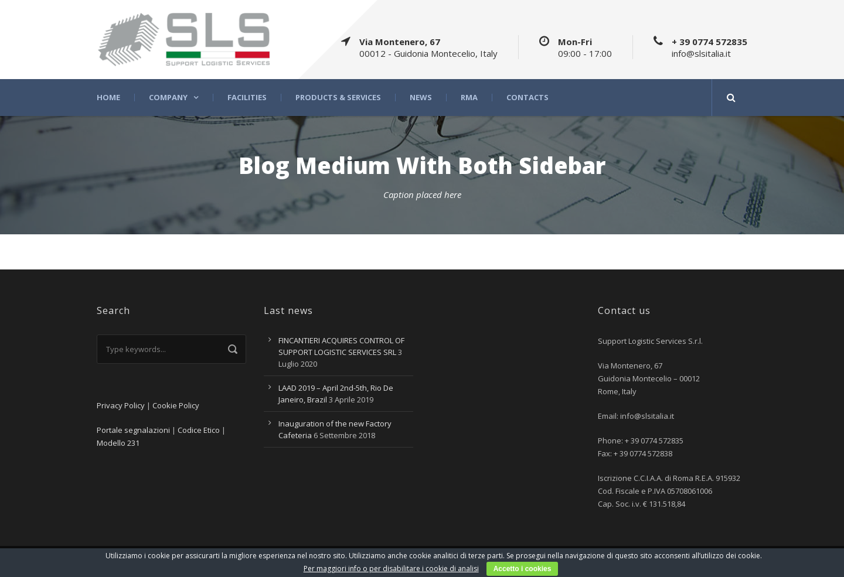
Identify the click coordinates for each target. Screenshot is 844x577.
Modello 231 (118, 443)
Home (108, 97)
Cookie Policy (175, 405)
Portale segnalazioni (133, 430)
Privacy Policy (121, 405)
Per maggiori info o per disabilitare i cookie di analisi (391, 568)
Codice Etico (199, 430)
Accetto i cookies (523, 569)
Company (168, 97)
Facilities (247, 97)
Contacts (527, 97)
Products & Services (338, 97)
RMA (469, 97)
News (421, 97)
